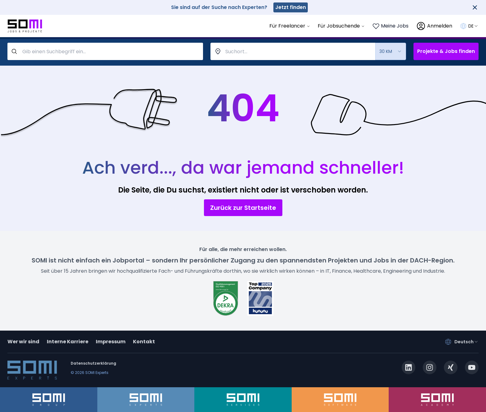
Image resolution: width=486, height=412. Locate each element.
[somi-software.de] (340, 399)
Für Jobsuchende (341, 25)
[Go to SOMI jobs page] (24, 26)
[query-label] (105, 51)
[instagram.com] (429, 367)
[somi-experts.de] (146, 399)
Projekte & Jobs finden (446, 51)
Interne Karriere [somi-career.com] (67, 341)
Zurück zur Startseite (243, 207)
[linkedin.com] (408, 367)
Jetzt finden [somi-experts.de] (290, 7)
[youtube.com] (472, 367)
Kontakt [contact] (144, 341)
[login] (434, 26)
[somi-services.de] (243, 399)
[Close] (475, 7)
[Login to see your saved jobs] (390, 26)
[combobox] (473, 26)
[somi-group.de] (48, 399)
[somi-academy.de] (437, 399)
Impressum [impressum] (111, 341)
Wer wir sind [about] (23, 341)
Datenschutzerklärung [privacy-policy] (93, 363)
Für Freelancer (289, 25)
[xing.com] (450, 367)
